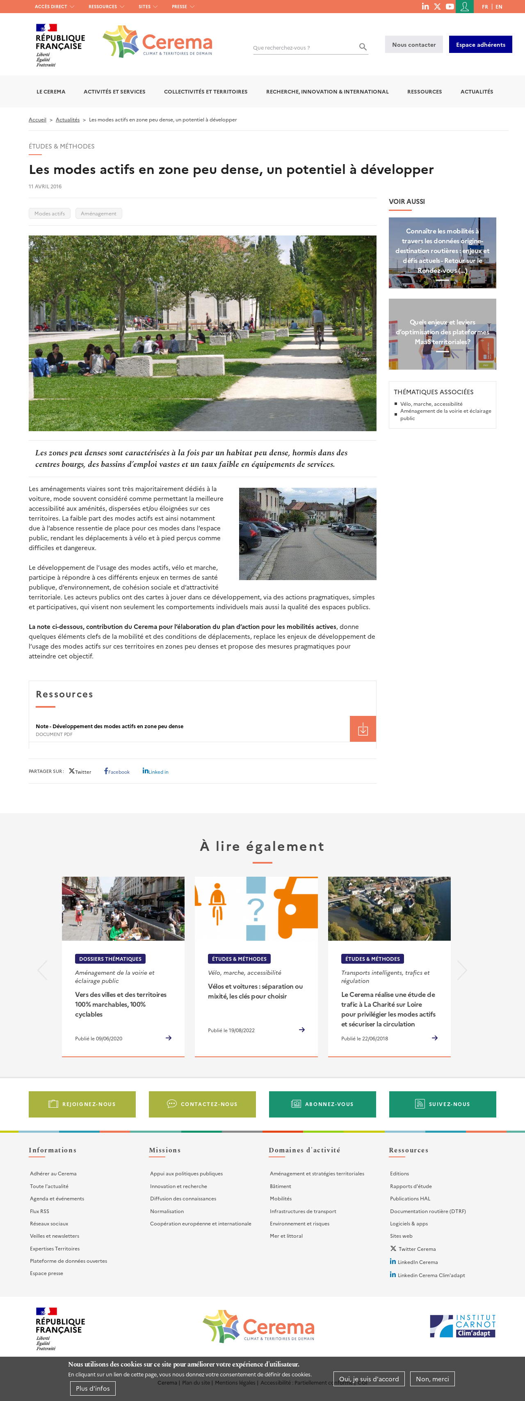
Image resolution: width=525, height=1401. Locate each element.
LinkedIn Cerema (418, 1261)
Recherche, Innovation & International (327, 91)
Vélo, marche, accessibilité (431, 403)
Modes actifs (49, 213)
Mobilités (281, 1198)
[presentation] (42, 971)
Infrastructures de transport (303, 1210)
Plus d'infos (93, 1388)
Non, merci (432, 1378)
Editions (399, 1173)
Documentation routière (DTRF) (428, 1210)
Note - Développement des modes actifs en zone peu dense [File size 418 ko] (109, 725)
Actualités (477, 91)
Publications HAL (410, 1198)
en (498, 6)
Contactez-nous (209, 1103)
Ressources (103, 6)
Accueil (37, 119)
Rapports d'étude (411, 1185)
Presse (179, 6)
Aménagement (98, 213)
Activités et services (115, 91)
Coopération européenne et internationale (200, 1223)
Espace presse (46, 1272)
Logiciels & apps (409, 1223)
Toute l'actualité (49, 1185)
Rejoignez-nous (89, 1103)
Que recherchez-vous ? (281, 47)
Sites (145, 6)
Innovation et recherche (178, 1185)
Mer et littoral (286, 1235)
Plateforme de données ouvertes (68, 1260)
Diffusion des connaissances (183, 1198)
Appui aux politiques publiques (186, 1173)
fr (485, 6)
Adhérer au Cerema (53, 1173)
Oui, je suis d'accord (369, 1378)
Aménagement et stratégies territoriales (317, 1173)
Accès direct (51, 6)
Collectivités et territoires (206, 91)
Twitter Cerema (417, 1248)
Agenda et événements (57, 1198)
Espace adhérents (480, 44)
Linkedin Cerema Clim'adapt (431, 1274)
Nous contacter (414, 44)
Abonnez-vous (329, 1103)
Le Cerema (51, 91)
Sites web (401, 1235)
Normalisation (167, 1210)
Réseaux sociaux (49, 1223)
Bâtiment (280, 1185)
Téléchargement (363, 729)
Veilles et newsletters (54, 1235)
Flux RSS (39, 1210)
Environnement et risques (299, 1223)
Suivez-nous (450, 1103)
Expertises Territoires (55, 1248)
